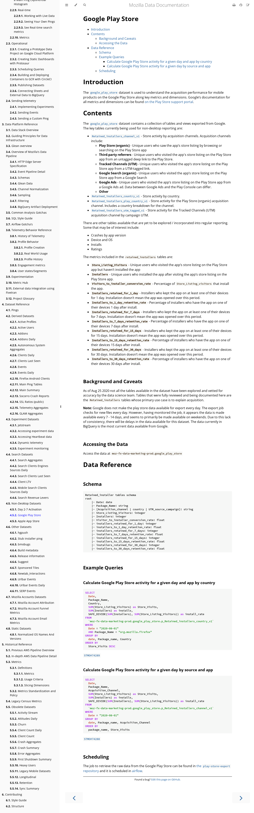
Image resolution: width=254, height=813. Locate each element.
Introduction (100, 29)
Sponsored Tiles (24, 568)
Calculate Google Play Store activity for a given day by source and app (159, 66)
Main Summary (25, 390)
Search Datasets (19, 454)
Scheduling (107, 71)
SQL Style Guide (19, 218)
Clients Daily (22, 355)
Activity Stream (24, 713)
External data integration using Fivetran (30, 290)
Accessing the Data (113, 43)
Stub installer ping (26, 538)
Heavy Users (23, 765)
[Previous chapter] (74, 797)
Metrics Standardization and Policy (33, 693)
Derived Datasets (20, 316)
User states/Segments (28, 271)
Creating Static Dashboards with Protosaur (32, 61)
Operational (16, 43)
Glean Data (21, 183)
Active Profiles (23, 322)
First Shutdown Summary (30, 759)
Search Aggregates (26, 460)
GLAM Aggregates (26, 413)
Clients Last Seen (25, 361)
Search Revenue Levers (29, 498)
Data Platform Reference (20, 124)
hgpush (19, 532)
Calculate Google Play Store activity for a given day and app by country (159, 61)
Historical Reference (17, 644)
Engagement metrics (27, 265)
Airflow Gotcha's (19, 224)
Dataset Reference (16, 304)
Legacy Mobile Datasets (30, 771)
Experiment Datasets (22, 419)
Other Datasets (19, 527)
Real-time (20, 10)
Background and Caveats (117, 38)
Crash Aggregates (25, 742)
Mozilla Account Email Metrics (28, 621)
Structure (15, 806)
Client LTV (20, 482)
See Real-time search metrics (33, 30)
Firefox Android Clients (30, 378)
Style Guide (16, 800)
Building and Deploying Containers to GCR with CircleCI (31, 77)
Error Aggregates (25, 753)
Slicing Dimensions (31, 685)
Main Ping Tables (26, 384)
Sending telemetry (21, 101)
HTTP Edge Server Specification (25, 164)
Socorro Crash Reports (29, 396)
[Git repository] (241, 5)
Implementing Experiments (32, 107)
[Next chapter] (241, 797)
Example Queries (111, 57)
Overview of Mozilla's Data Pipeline (26, 154)
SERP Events (23, 591)
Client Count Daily (26, 730)
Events (18, 367)
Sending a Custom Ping (29, 118)
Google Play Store (25, 515)
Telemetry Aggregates (29, 408)
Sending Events (24, 112)
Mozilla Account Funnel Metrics (29, 610)
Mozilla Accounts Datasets (26, 597)
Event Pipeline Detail (27, 172)
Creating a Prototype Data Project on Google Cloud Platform (32, 51)
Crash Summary (24, 748)
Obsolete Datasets (21, 707)
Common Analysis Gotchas (26, 212)
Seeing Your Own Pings (34, 21)
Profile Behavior (24, 242)
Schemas (20, 177)
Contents (98, 34)
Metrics (19, 37)
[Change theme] (75, 5)
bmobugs (20, 544)
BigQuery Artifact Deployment (34, 207)
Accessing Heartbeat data (31, 437)
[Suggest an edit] (248, 5)
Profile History (28, 259)
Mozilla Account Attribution (32, 603)
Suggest (19, 562)
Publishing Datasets (27, 85)
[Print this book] (234, 5)
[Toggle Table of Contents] (66, 5)
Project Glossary (20, 298)
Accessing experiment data (32, 431)
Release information (27, 556)
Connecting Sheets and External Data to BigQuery (29, 93)
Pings (12, 310)
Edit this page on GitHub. (166, 779)
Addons (19, 333)
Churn (18, 724)
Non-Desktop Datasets (23, 503)
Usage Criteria (28, 679)
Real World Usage (31, 253)
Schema (105, 52)
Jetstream (20, 425)
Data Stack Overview (22, 130)
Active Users (22, 327)
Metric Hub (17, 283)
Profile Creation (29, 247)
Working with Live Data (34, 16)
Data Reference (102, 48)
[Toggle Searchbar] (84, 5)
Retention (21, 783)
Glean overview (19, 146)
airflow (137, 771)
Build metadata (24, 550)
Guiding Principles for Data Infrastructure (26, 138)
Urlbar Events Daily (27, 585)
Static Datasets (18, 628)
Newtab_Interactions (27, 573)
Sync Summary (24, 788)
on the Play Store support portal (169, 102)
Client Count (22, 736)
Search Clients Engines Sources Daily (29, 468)
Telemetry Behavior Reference (29, 230)
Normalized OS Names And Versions (32, 636)
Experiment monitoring (29, 448)
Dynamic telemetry (26, 443)
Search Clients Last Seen (30, 476)
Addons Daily (22, 339)
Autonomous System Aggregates (27, 347)
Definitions (21, 668)
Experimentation (20, 277)
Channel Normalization (29, 189)
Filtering (19, 201)
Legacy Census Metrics (24, 701)
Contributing (12, 794)
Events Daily (22, 372)
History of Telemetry (27, 236)
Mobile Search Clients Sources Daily (28, 490)
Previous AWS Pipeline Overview (30, 650)
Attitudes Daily (23, 718)
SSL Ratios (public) (27, 402)
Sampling (20, 195)
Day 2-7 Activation (26, 509)
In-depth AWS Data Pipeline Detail (31, 656)
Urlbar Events (23, 579)
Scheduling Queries (27, 69)
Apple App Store (24, 521)
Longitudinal (23, 777)
